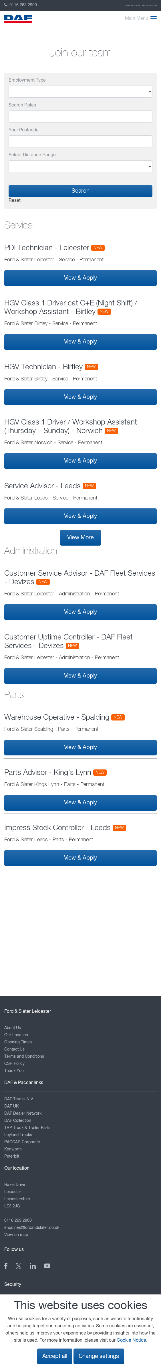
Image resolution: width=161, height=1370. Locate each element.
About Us (12, 1028)
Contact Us (14, 1049)
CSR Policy (14, 1064)
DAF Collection (149, 5)
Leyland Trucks (18, 1135)
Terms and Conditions (24, 1057)
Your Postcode (24, 130)
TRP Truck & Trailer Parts (27, 1128)
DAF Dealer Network (22, 1114)
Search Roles (22, 105)
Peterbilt (11, 1156)
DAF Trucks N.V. (19, 1099)
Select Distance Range (32, 155)
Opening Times (18, 1042)
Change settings (99, 1356)
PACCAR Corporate (22, 1142)
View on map (16, 1235)
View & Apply (80, 278)
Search (80, 191)
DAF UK (11, 1106)
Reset (15, 200)
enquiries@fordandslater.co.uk (31, 1228)
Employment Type (27, 80)
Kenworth (13, 1149)
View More (80, 538)
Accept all (54, 1356)
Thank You (14, 1071)
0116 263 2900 (20, 5)
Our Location (16, 1035)
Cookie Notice (131, 1340)
